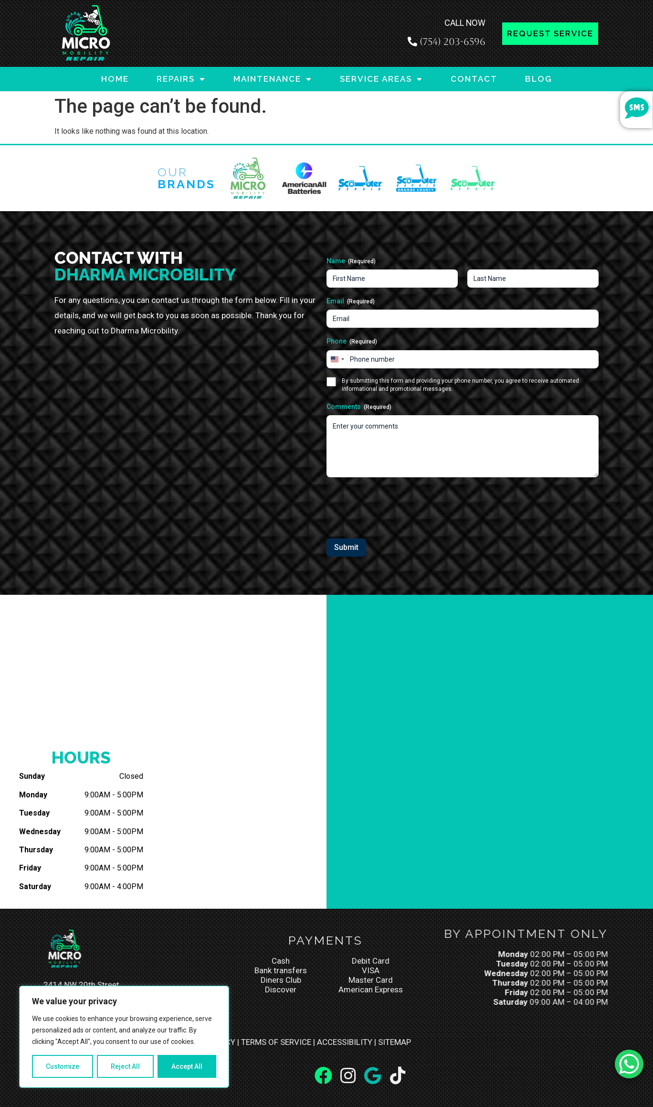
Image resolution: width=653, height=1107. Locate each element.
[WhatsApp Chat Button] (629, 1064)
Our (186, 178)
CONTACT (474, 79)
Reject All (125, 1066)
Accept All (186, 1066)
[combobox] (337, 359)
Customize (63, 1066)
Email (350, 301)
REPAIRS (181, 79)
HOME (115, 79)
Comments (358, 407)
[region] (124, 1037)
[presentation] (399, 504)
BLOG (538, 79)
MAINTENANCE (272, 79)
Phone (351, 341)
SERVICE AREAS (381, 79)
